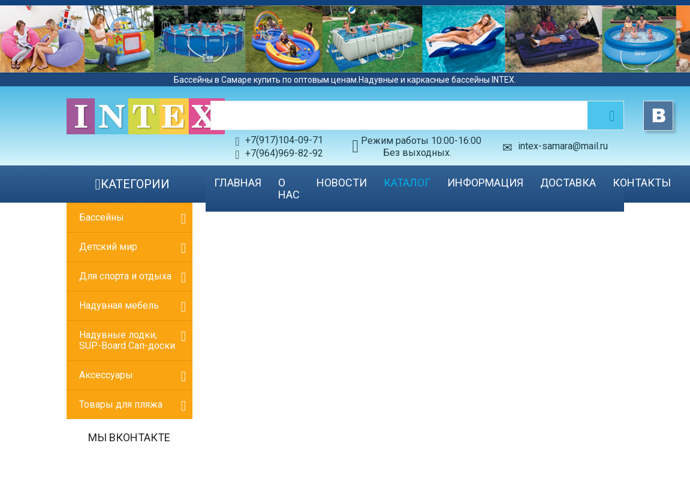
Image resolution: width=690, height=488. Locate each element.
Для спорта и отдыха (125, 276)
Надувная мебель (119, 305)
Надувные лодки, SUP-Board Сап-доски (127, 340)
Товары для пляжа (120, 404)
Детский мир (108, 246)
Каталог (407, 182)
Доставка (568, 182)
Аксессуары (106, 375)
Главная (237, 182)
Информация (485, 182)
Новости (342, 182)
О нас (289, 188)
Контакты (642, 182)
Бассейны (101, 217)
